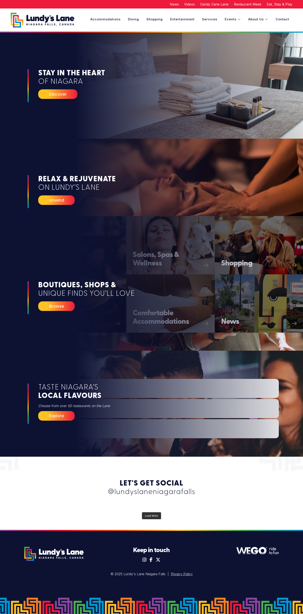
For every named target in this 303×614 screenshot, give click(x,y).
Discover (58, 93)
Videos (189, 4)
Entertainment (182, 19)
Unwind (56, 199)
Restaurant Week (247, 4)
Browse (56, 305)
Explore (56, 415)
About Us (258, 19)
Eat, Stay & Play (279, 4)
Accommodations (105, 19)
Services (209, 19)
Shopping (154, 19)
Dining (133, 19)
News (174, 4)
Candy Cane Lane (214, 4)
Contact (282, 19)
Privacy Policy (182, 574)
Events (233, 19)
